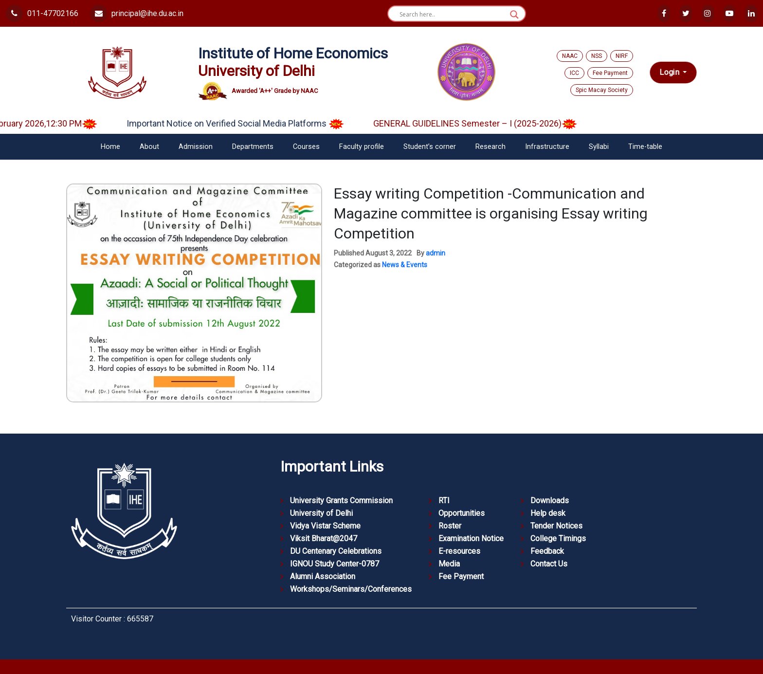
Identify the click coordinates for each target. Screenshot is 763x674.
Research (490, 147)
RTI (444, 500)
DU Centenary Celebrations (336, 551)
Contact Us (548, 563)
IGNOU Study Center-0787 (334, 563)
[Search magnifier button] (514, 14)
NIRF (622, 56)
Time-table (645, 147)
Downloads (549, 500)
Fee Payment (610, 73)
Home (110, 147)
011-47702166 (42, 13)
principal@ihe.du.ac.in (136, 13)
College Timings (558, 538)
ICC (574, 73)
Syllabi (599, 147)
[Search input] (452, 14)
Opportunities (461, 513)
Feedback (547, 551)
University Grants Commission (341, 500)
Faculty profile (361, 147)
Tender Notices (556, 525)
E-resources (459, 551)
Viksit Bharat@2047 (323, 538)
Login (670, 72)
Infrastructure (547, 147)
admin (435, 253)
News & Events (404, 265)
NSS (596, 56)
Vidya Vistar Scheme (325, 525)
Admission (196, 147)
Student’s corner (429, 147)
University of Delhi (321, 513)
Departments (252, 147)
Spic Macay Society (602, 90)
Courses (306, 147)
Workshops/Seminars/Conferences (351, 589)
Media (449, 563)
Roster (449, 525)
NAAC (570, 56)
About (149, 147)
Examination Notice (471, 538)
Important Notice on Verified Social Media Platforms (247, 123)
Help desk (547, 513)
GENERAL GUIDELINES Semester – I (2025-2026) (487, 123)
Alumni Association (322, 576)
